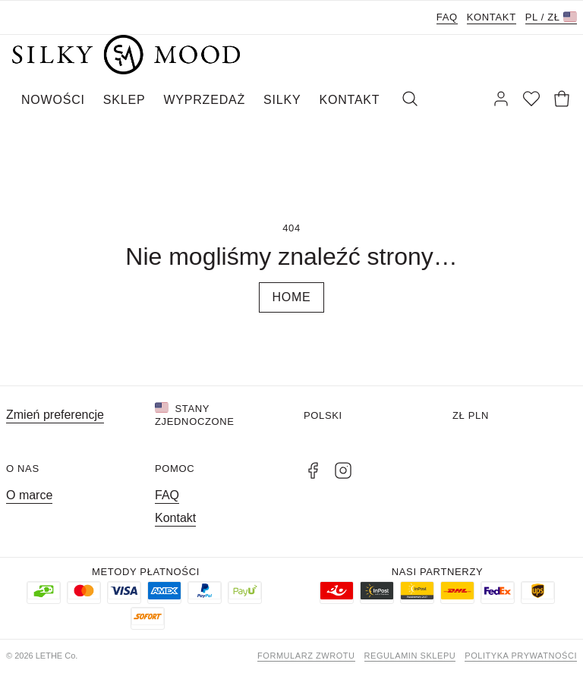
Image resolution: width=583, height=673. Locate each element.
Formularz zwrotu (306, 655)
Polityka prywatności (521, 655)
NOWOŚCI (53, 99)
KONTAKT (349, 99)
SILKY (282, 99)
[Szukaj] (410, 100)
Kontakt (491, 17)
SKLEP (124, 99)
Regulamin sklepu (410, 655)
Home (291, 297)
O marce (29, 495)
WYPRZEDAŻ (204, 99)
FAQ (447, 17)
